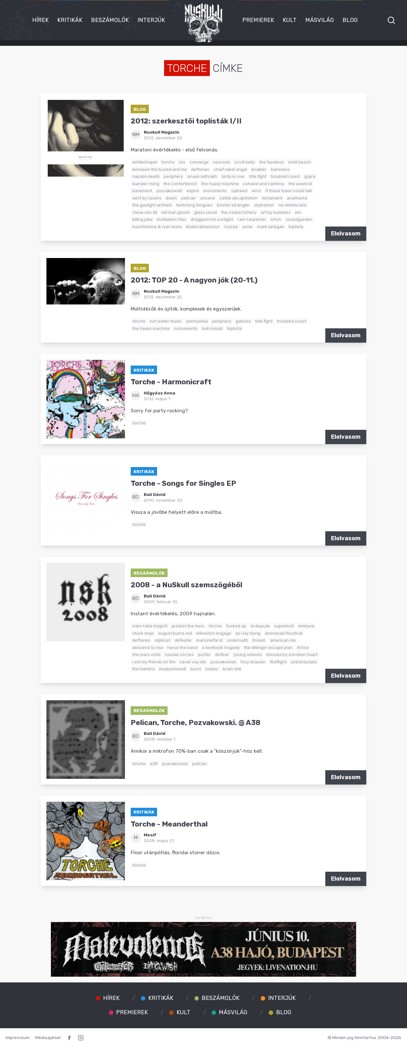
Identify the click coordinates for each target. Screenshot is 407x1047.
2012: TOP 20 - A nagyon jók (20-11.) (194, 280)
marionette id (209, 640)
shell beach (299, 161)
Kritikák (69, 20)
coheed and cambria (263, 183)
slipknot (162, 640)
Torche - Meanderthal (169, 824)
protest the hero (188, 625)
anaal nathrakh (202, 176)
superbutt (284, 625)
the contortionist (180, 183)
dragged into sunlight (212, 219)
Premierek (258, 20)
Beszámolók (110, 20)
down (171, 197)
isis (182, 161)
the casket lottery (238, 212)
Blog (350, 20)
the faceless (271, 161)
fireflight (278, 661)
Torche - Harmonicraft (171, 382)
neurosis (221, 161)
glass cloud (205, 212)
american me (283, 640)
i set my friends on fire (154, 661)
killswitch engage (214, 633)
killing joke (142, 219)
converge (199, 161)
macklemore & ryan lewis (157, 226)
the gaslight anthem (152, 204)
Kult (290, 20)
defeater (183, 640)
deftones (200, 169)
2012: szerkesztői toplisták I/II (186, 121)
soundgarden (299, 219)
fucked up (236, 625)
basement (142, 190)
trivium (259, 640)
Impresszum (18, 1037)
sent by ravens (147, 197)
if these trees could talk (289, 190)
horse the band (182, 647)
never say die (193, 661)
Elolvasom (346, 233)
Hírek (40, 20)
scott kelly (244, 161)
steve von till (144, 212)
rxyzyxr (231, 226)
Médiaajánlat (48, 1037)
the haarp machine (220, 183)
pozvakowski (169, 190)
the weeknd (300, 183)
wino (256, 190)
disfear (222, 654)
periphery (173, 176)
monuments (215, 190)
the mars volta (146, 654)
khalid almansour (203, 226)
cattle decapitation (238, 197)
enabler (258, 169)
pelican (188, 197)
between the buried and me (159, 169)
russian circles (179, 654)
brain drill (232, 668)
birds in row (233, 176)
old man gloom (175, 212)
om (298, 212)
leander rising (145, 183)
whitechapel (144, 161)
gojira (309, 176)
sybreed (239, 190)
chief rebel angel (230, 169)
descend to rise (147, 647)
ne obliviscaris (293, 204)
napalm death (146, 176)
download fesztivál (283, 633)
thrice (303, 647)
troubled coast (285, 176)
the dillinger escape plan (268, 647)
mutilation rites (171, 219)
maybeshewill (172, 668)
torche (168, 161)
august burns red (175, 633)
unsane (207, 197)
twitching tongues (194, 204)
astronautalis (304, 661)
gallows (243, 321)
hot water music (166, 321)
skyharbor (264, 204)
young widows (247, 654)
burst (195, 668)
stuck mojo (143, 633)
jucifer (204, 654)
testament (272, 197)
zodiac (211, 668)
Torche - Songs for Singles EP (183, 483)
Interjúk (151, 20)
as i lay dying (247, 633)
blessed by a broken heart (292, 654)
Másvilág (319, 20)
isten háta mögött (150, 625)
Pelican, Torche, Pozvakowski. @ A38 (195, 722)
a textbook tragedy (221, 647)
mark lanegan (270, 226)
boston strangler (233, 204)
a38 (154, 763)
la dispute (260, 625)
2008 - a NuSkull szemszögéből (186, 585)
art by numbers (276, 212)
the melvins (143, 668)
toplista (295, 226)
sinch (276, 219)
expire (193, 190)
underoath (237, 640)
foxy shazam (253, 661)
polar (248, 226)
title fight (257, 176)
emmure (306, 625)
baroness (280, 169)
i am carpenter (251, 219)
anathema (297, 197)
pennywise (197, 321)
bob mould (212, 328)
